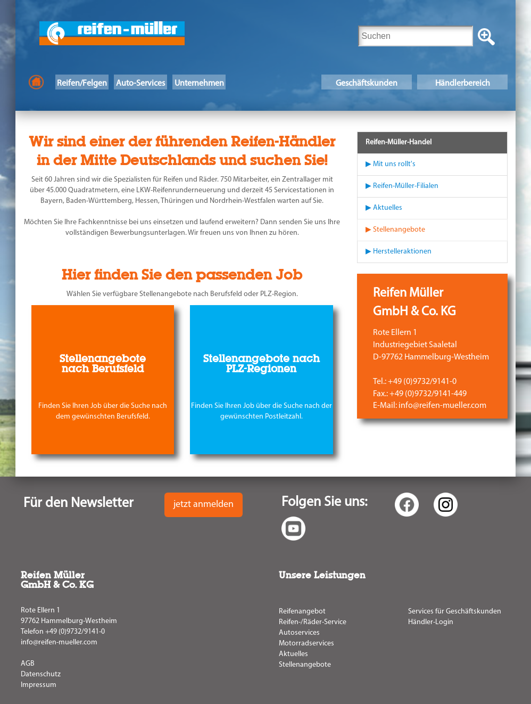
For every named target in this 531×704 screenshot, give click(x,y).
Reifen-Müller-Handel (399, 142)
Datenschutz (41, 674)
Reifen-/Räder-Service (312, 622)
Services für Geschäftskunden (454, 612)
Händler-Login (430, 622)
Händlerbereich (462, 83)
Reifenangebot (302, 612)
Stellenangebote (305, 665)
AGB (28, 664)
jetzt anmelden (203, 505)
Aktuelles (293, 654)
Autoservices (299, 633)
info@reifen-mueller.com (59, 642)
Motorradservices (306, 644)
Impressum (38, 685)
